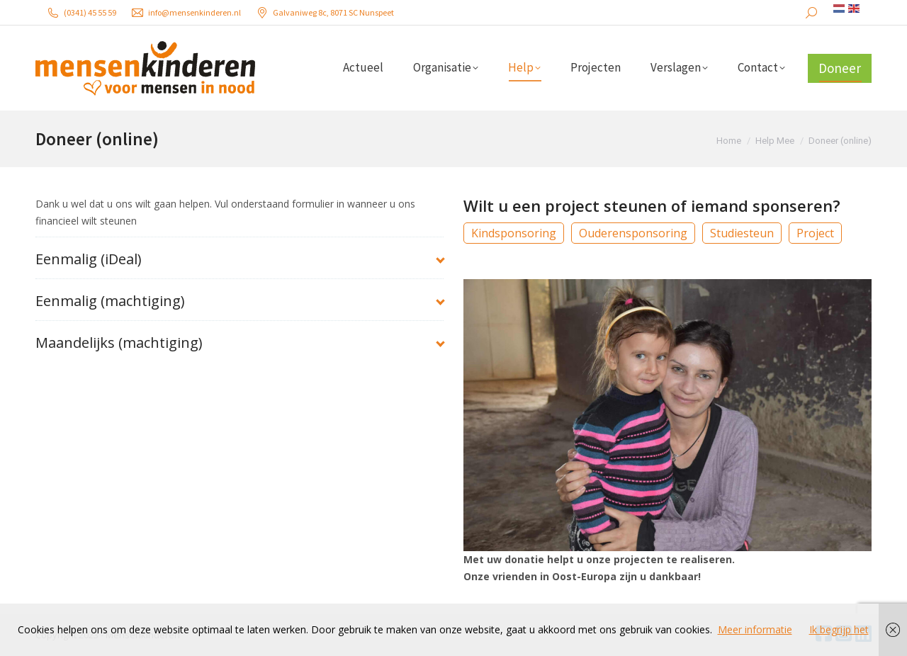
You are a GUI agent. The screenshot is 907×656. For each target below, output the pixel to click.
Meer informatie (755, 629)
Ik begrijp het (839, 629)
